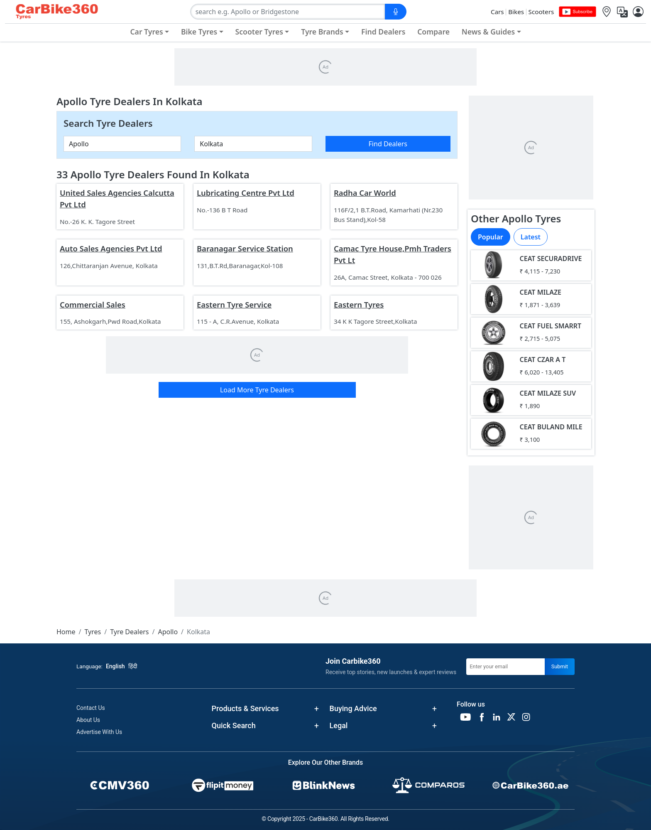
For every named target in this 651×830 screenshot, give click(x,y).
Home (66, 631)
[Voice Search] (395, 12)
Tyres (92, 631)
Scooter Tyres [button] (259, 32)
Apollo (168, 631)
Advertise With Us (99, 732)
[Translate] (622, 11)
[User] (638, 11)
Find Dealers (383, 32)
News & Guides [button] (488, 32)
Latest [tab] (531, 236)
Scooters (541, 11)
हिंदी (132, 666)
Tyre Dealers (129, 631)
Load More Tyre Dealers (257, 389)
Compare (433, 32)
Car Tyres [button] (146, 32)
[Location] (606, 11)
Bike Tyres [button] (199, 32)
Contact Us (90, 707)
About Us (88, 720)
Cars (497, 11)
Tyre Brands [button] (322, 32)
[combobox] (287, 12)
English (115, 666)
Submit (559, 666)
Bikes (516, 11)
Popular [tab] (490, 236)
